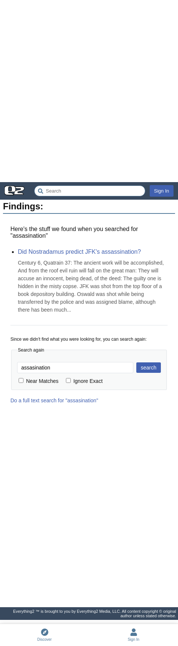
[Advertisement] (89, 91)
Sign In (161, 191)
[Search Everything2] (89, 190)
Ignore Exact (84, 381)
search (148, 368)
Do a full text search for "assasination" (54, 400)
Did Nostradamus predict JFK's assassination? (79, 252)
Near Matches (38, 381)
